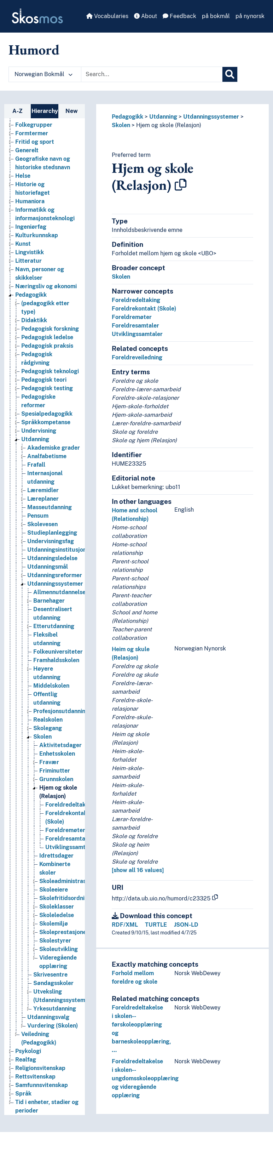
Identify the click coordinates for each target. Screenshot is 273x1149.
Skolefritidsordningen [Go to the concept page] (68, 898)
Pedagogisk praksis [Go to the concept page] (47, 345)
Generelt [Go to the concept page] (27, 150)
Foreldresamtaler (135, 325)
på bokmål (216, 16)
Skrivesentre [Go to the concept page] (50, 974)
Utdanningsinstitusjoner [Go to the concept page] (59, 549)
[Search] (230, 74)
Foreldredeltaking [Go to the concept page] (69, 804)
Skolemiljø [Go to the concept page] (53, 923)
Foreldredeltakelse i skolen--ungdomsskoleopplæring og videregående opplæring (145, 1078)
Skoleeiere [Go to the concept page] (53, 889)
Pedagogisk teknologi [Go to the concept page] (50, 371)
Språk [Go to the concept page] (23, 1093)
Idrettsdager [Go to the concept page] (56, 855)
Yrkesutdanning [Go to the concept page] (54, 1008)
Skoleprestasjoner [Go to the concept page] (64, 932)
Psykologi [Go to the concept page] (28, 1051)
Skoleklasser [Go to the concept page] (56, 906)
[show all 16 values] (138, 870)
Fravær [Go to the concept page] (49, 762)
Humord (33, 49)
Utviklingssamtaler (137, 334)
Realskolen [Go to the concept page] (48, 719)
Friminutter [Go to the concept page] (54, 770)
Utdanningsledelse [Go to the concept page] (52, 558)
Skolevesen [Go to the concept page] (42, 524)
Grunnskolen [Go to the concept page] (56, 779)
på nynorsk (250, 16)
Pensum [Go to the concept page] (37, 515)
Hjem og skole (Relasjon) (168, 125)
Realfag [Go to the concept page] (25, 1059)
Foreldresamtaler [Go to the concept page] (69, 838)
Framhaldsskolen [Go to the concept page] (56, 660)
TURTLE (156, 924)
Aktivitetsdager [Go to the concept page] (60, 745)
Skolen (121, 125)
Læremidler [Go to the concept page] (43, 490)
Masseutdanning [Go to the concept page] (49, 507)
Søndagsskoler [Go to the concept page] (53, 983)
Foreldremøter (132, 317)
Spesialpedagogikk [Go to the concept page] (46, 413)
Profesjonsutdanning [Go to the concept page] (61, 711)
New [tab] (71, 111)
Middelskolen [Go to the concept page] (51, 685)
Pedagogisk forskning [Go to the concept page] (50, 328)
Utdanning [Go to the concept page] (35, 439)
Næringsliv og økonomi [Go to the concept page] (46, 286)
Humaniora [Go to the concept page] (30, 201)
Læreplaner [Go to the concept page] (43, 498)
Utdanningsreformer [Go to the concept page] (54, 575)
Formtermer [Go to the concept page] (31, 133)
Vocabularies (107, 16)
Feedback (179, 16)
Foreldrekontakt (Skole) (144, 308)
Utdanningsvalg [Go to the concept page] (48, 1017)
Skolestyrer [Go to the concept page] (55, 940)
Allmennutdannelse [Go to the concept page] (59, 592)
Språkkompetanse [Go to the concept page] (45, 422)
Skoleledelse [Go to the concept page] (56, 915)
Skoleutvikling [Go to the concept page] (58, 949)
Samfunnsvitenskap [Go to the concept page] (41, 1085)
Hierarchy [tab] (44, 111)
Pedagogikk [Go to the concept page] (31, 294)
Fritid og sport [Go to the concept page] (34, 141)
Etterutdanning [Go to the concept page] (53, 626)
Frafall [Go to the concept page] (36, 464)
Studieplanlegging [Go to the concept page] (52, 532)
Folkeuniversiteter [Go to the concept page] (58, 651)
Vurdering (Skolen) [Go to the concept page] (52, 1025)
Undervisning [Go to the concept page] (38, 430)
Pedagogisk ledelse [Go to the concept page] (47, 337)
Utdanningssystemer (211, 116)
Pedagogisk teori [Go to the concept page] (43, 379)
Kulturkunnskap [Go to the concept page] (36, 235)
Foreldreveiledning (137, 357)
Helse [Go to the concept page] (22, 175)
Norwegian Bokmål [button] (43, 74)
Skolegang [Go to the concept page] (47, 728)
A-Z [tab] (17, 111)
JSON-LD (186, 924)
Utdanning (163, 116)
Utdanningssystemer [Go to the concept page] (55, 583)
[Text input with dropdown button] (151, 74)
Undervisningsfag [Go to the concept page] (50, 541)
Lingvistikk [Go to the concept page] (29, 252)
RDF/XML (125, 924)
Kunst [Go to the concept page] (23, 243)
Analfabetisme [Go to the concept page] (46, 456)
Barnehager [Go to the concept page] (49, 600)
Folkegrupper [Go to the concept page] (33, 124)
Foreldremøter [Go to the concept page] (65, 830)
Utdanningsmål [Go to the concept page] (47, 566)
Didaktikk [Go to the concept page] (34, 320)
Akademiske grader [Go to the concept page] (53, 447)
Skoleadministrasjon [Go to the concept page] (66, 881)
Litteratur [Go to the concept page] (28, 260)
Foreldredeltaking (136, 300)
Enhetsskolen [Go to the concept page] (57, 753)
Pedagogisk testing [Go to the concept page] (47, 388)
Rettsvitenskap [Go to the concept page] (35, 1076)
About (145, 16)
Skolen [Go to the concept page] (42, 736)
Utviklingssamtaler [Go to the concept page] (70, 847)
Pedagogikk (127, 116)
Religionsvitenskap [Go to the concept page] (40, 1068)
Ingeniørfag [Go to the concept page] (30, 226)
